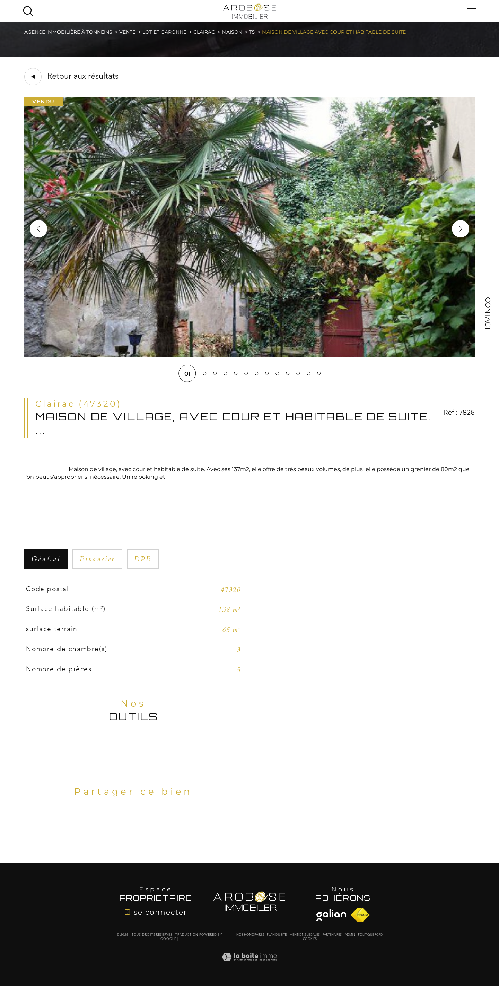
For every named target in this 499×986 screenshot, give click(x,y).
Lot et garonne (164, 32)
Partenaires (332, 934)
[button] (460, 228)
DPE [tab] (142, 559)
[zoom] (249, 354)
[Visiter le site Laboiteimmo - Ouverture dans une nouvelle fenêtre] (249, 964)
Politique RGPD (370, 934)
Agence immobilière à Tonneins (68, 32)
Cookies (310, 939)
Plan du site (277, 934)
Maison (232, 32)
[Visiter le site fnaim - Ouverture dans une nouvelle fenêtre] (331, 915)
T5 (252, 32)
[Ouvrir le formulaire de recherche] (28, 11)
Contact (488, 313)
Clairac (204, 32)
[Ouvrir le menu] (471, 11)
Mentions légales (305, 934)
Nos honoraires (250, 934)
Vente (127, 32)
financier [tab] (97, 559)
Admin (350, 934)
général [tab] (46, 559)
